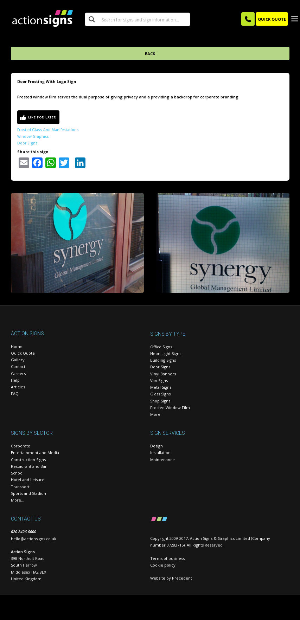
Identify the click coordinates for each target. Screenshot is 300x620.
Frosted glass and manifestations (48, 129)
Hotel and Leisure (27, 479)
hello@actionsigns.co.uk (33, 538)
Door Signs (27, 143)
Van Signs (159, 380)
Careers (18, 373)
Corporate (20, 445)
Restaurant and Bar (29, 466)
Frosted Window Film (170, 407)
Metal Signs (160, 387)
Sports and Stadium (29, 493)
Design (156, 445)
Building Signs (163, 360)
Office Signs (161, 346)
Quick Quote (23, 353)
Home (17, 346)
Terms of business (167, 558)
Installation (160, 452)
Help (15, 380)
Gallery (18, 359)
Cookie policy (162, 565)
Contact (18, 366)
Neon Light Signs (165, 353)
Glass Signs (160, 393)
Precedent (182, 578)
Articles (18, 386)
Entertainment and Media (35, 452)
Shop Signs (160, 400)
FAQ (15, 393)
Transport (20, 486)
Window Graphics (33, 136)
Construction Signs (28, 459)
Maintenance (162, 459)
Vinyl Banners (163, 373)
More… (157, 414)
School (17, 473)
